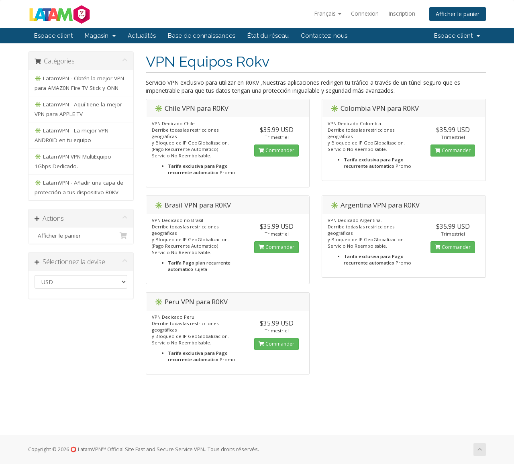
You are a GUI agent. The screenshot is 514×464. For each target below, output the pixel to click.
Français (327, 13)
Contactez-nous (324, 35)
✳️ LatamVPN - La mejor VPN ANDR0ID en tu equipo (71, 135)
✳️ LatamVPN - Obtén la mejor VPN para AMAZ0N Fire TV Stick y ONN (79, 83)
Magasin (100, 35)
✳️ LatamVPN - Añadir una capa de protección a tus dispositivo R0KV (79, 187)
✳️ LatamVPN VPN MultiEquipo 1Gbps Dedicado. (73, 161)
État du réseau (268, 35)
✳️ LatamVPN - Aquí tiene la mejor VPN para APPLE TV (78, 109)
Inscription (401, 13)
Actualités (142, 35)
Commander (276, 150)
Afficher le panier (457, 14)
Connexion (365, 13)
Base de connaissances (201, 35)
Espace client (53, 35)
